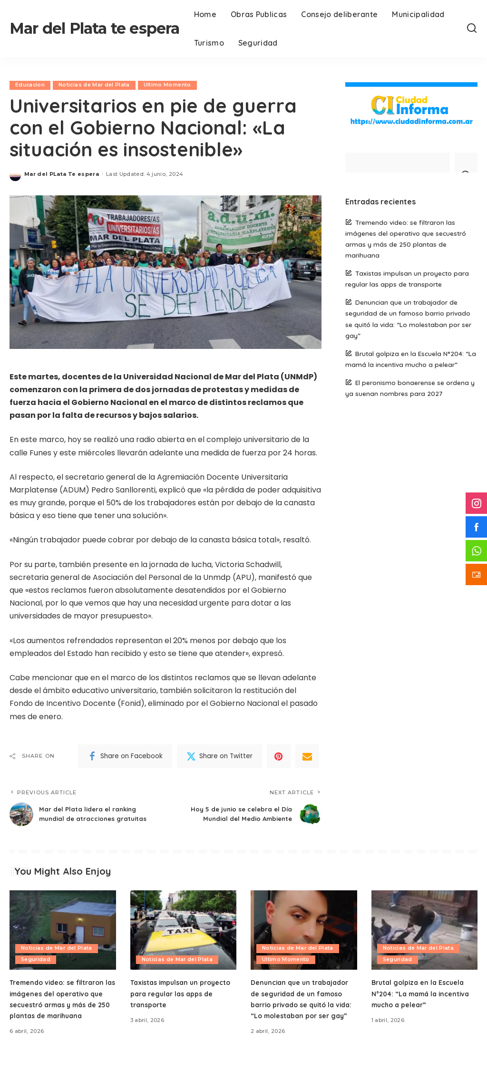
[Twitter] (219, 756)
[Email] (307, 756)
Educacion (30, 85)
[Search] (471, 28)
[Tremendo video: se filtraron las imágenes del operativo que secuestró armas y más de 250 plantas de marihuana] (63, 940)
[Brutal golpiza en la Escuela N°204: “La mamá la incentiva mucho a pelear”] (424, 940)
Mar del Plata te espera (95, 28)
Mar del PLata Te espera (61, 174)
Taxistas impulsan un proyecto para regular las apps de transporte (178, 1002)
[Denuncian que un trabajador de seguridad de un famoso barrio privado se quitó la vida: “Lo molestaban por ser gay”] (304, 940)
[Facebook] (125, 756)
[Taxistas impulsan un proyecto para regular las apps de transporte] (183, 940)
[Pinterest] (279, 756)
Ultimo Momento (169, 85)
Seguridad (36, 968)
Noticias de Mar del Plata (95, 85)
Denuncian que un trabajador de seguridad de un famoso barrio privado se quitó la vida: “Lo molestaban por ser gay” (304, 1014)
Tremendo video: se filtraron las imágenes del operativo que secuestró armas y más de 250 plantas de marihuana (61, 1014)
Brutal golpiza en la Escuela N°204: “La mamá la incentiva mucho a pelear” (422, 1002)
